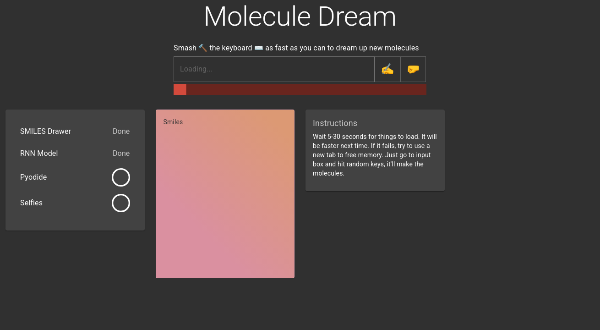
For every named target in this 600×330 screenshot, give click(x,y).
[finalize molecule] (387, 69)
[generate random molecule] (413, 69)
